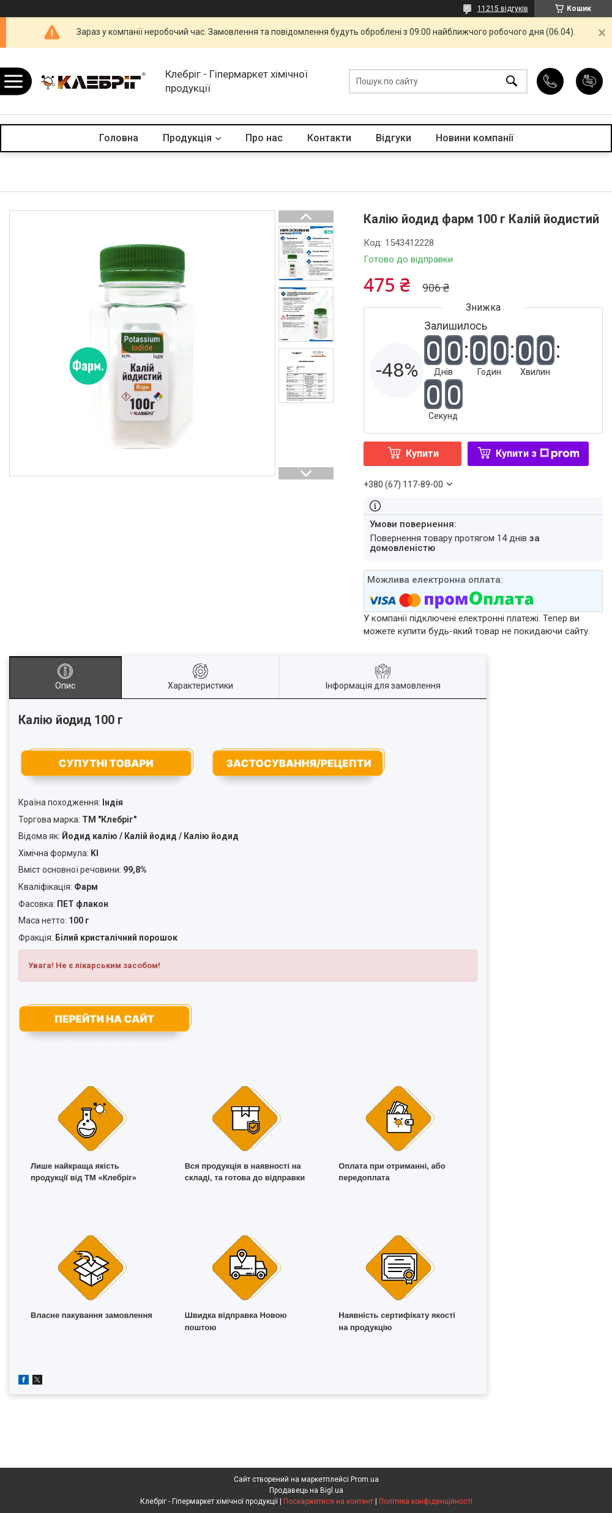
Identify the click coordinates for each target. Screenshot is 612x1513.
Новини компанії (474, 138)
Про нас (264, 138)
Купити (422, 453)
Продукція (187, 138)
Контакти (329, 138)
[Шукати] (511, 81)
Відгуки (393, 138)
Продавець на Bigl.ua (306, 1490)
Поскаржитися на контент (328, 1501)
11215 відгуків (502, 8)
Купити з (538, 453)
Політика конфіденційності (425, 1501)
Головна (118, 138)
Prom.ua (365, 1479)
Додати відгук (589, 81)
